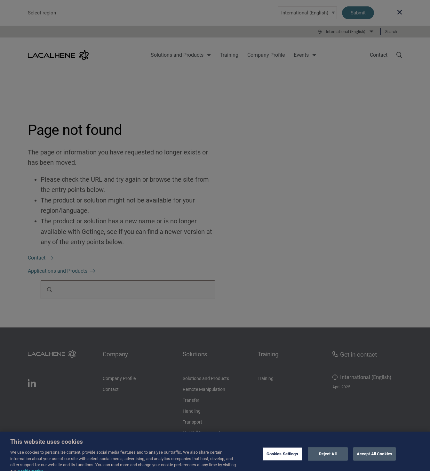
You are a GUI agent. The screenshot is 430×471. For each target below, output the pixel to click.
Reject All (328, 457)
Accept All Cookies (374, 457)
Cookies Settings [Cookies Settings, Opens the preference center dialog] (282, 457)
